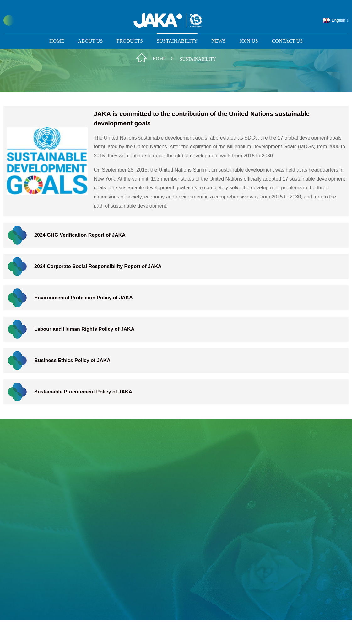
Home (56, 33)
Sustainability (177, 33)
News (218, 33)
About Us (90, 33)
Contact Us (287, 33)
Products (129, 33)
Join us (248, 33)
